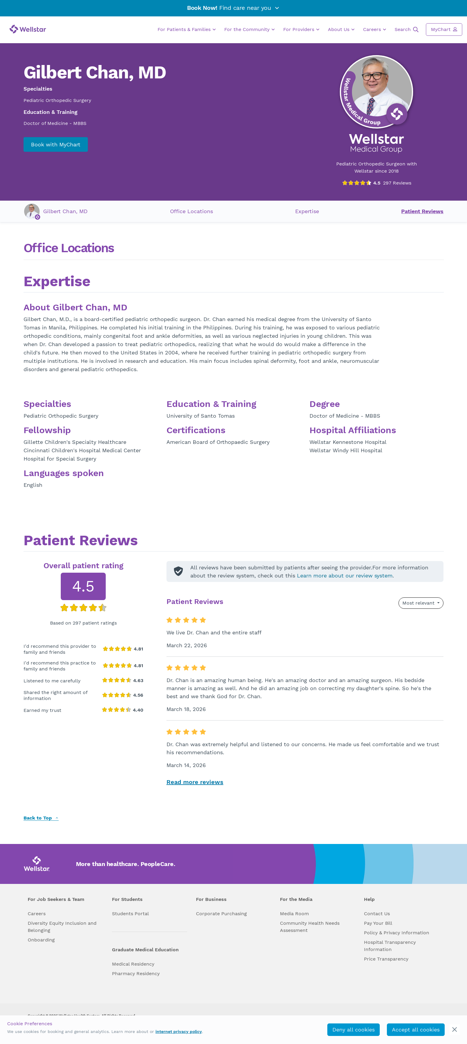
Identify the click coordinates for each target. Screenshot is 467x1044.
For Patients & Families (187, 29)
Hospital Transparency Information (390, 945)
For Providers (301, 29)
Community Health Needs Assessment (310, 926)
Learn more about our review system (345, 575)
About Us (341, 29)
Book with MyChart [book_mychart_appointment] (55, 144)
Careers (374, 29)
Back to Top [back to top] (41, 818)
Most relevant (419, 603)
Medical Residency (133, 964)
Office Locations (191, 211)
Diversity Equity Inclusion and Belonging (62, 926)
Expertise (307, 211)
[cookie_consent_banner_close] (454, 1029)
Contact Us (377, 913)
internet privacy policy (178, 1031)
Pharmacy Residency (136, 973)
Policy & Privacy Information (396, 932)
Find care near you (233, 7)
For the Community (249, 29)
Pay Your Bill (378, 923)
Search (406, 29)
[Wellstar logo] (28, 29)
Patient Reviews (422, 211)
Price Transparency (386, 959)
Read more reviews (194, 782)
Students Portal (130, 913)
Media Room (294, 913)
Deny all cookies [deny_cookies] (353, 1029)
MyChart (444, 29)
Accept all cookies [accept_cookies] (416, 1029)
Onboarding (41, 940)
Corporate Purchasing (221, 913)
